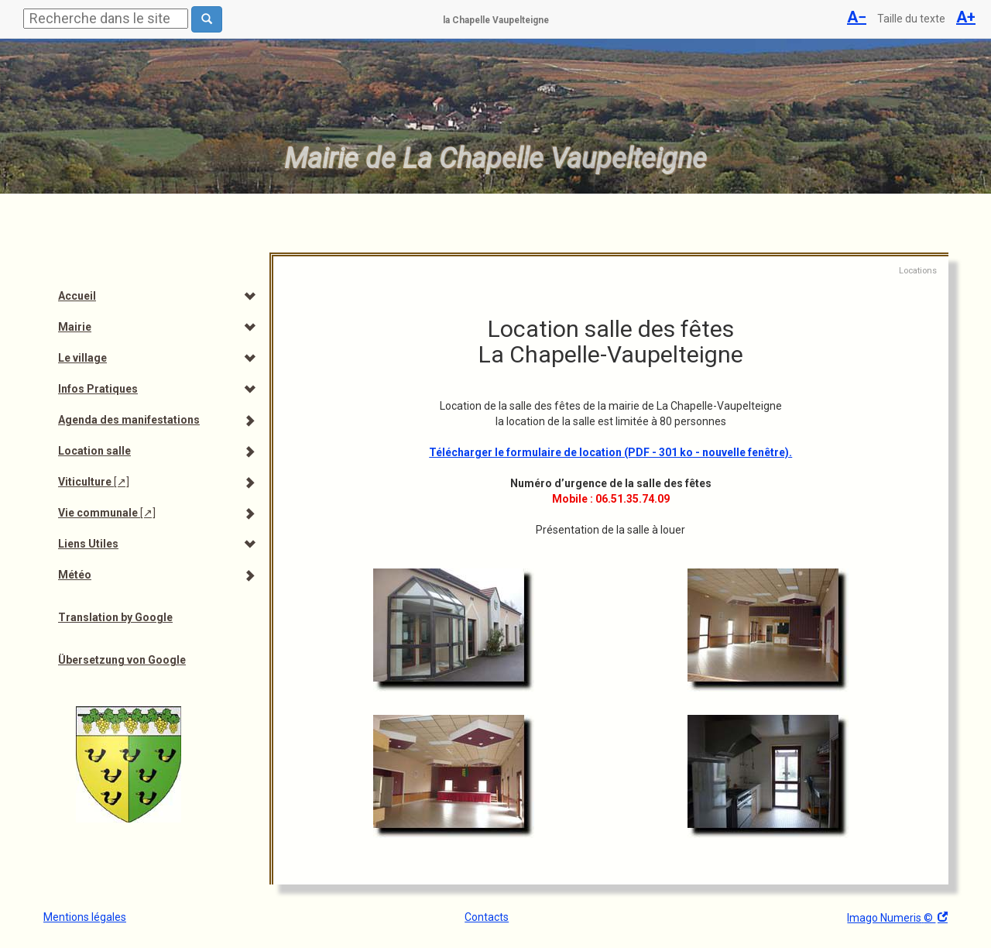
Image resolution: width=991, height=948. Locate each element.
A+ (966, 17)
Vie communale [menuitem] (107, 513)
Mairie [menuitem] (74, 327)
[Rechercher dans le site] (206, 19)
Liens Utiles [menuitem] (88, 544)
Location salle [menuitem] (94, 451)
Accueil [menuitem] (77, 296)
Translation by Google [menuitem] (115, 617)
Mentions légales (84, 917)
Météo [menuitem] (74, 574)
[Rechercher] (105, 19)
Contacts (487, 917)
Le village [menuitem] (82, 358)
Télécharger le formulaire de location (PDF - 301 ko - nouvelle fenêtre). (610, 452)
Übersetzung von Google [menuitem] (122, 660)
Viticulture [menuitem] (93, 482)
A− (856, 17)
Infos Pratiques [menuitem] (98, 389)
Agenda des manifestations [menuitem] (129, 420)
